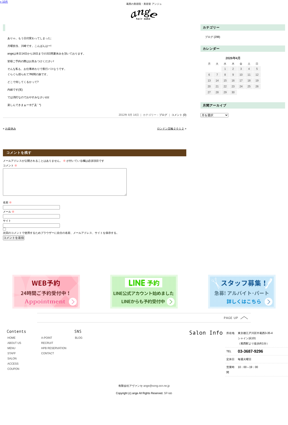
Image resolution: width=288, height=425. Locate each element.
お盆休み (10, 128)
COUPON (13, 374)
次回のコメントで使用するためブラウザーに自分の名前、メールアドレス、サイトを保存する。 (61, 238)
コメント (10, 165)
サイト (7, 226)
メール (8, 217)
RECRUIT (47, 348)
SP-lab (167, 398)
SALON (12, 364)
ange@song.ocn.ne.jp (156, 391)
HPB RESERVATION (53, 353)
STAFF (11, 358)
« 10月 (4, 1)
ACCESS (12, 369)
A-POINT (46, 343)
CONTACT (47, 358)
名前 (7, 207)
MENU (11, 353)
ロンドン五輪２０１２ (170, 128)
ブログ (163, 114)
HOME (11, 343)
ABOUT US (14, 348)
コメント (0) (178, 114)
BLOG (78, 343)
